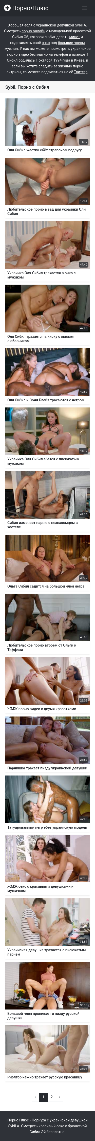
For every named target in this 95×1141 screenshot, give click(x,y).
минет (74, 37)
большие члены (71, 43)
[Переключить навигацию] (84, 8)
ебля (28, 25)
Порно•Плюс (26, 8)
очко (46, 43)
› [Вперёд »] (59, 1097)
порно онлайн (33, 31)
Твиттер (80, 72)
